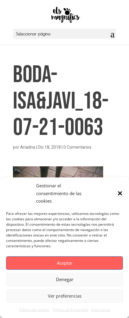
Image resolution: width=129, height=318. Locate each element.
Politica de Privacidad (70, 309)
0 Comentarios (77, 147)
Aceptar (64, 263)
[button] (120, 193)
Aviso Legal (100, 309)
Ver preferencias (64, 296)
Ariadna (27, 147)
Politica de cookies (34, 309)
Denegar (64, 279)
